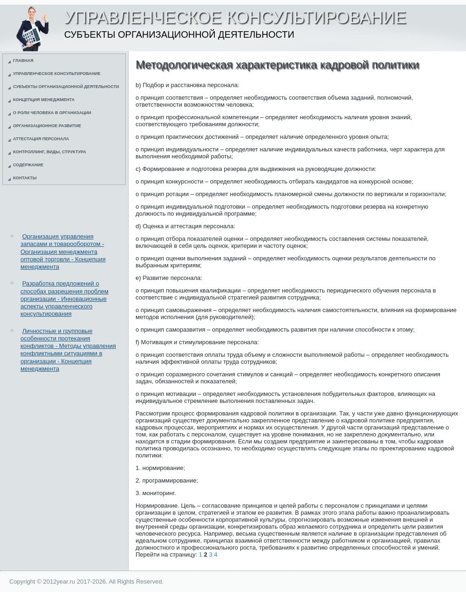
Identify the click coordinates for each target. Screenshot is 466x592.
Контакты (24, 178)
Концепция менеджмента (44, 99)
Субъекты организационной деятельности (66, 86)
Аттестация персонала (41, 138)
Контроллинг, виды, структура (49, 152)
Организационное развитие (47, 125)
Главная (23, 60)
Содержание (28, 165)
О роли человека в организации (52, 112)
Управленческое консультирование (57, 73)
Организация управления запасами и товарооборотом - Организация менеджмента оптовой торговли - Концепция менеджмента (63, 251)
